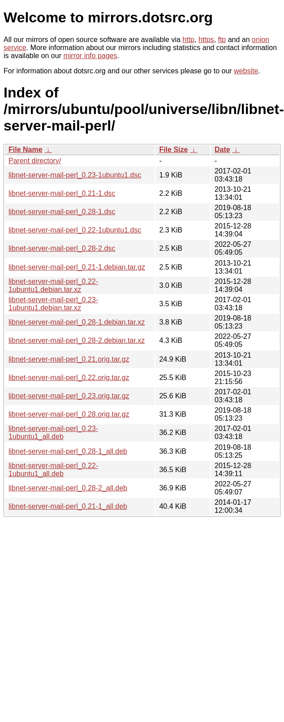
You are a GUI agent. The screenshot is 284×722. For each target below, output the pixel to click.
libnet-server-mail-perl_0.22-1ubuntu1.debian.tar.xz (53, 285)
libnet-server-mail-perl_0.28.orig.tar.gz (69, 414)
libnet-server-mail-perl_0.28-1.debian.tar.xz (77, 322)
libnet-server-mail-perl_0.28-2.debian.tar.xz (77, 340)
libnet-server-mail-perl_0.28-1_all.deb (68, 451)
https (206, 39)
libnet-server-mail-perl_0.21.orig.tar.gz (69, 359)
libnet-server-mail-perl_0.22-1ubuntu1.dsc (75, 230)
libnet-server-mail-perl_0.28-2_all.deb (68, 488)
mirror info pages (90, 55)
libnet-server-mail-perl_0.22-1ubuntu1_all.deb (53, 469)
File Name (26, 149)
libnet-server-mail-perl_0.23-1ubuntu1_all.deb (53, 432)
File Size (173, 149)
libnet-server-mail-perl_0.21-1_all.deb (68, 506)
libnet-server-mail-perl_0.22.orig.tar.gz (69, 377)
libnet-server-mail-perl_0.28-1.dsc (62, 211)
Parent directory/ (35, 161)
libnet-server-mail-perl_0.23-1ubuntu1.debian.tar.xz (53, 304)
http (188, 39)
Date (222, 149)
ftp (222, 39)
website (246, 71)
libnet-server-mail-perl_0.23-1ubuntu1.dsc (75, 175)
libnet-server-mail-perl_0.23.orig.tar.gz (69, 396)
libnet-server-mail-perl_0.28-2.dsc (62, 248)
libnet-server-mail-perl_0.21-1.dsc (62, 193)
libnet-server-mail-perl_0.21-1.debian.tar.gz (77, 267)
